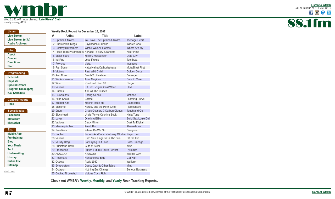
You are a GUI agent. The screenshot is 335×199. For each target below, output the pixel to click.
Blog (10, 141)
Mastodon (14, 122)
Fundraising (15, 137)
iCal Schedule (16, 93)
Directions (14, 62)
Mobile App (15, 133)
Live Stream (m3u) (19, 39)
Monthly (98, 181)
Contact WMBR (321, 192)
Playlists (13, 81)
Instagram (14, 118)
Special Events (17, 85)
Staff (10, 66)
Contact (12, 58)
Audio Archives (17, 43)
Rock (11, 104)
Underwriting (16, 153)
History (12, 157)
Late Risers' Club (49, 19)
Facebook (14, 114)
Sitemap (13, 165)
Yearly (117, 181)
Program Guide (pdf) (20, 89)
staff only (9, 171)
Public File (14, 161)
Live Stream (15, 35)
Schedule (13, 77)
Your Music (14, 145)
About (11, 54)
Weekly (85, 181)
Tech (11, 149)
